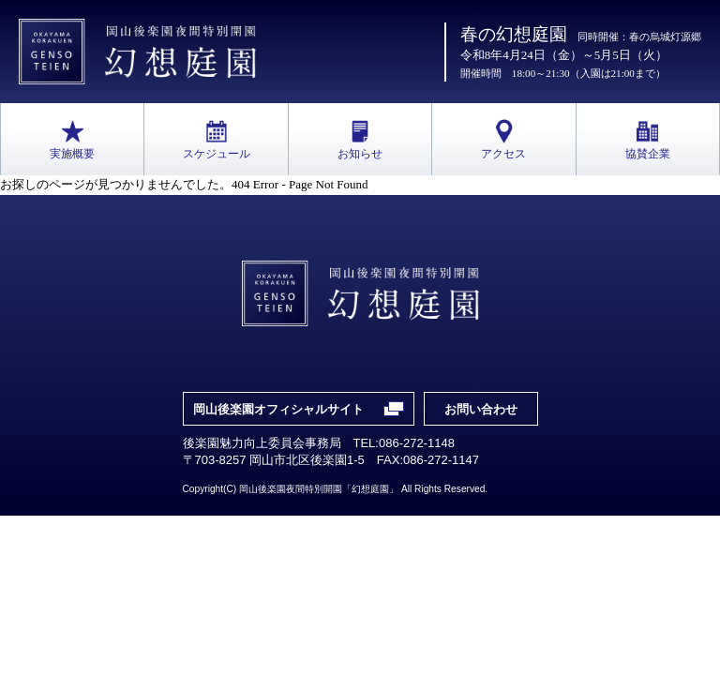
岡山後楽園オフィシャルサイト (278, 409)
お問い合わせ (481, 409)
